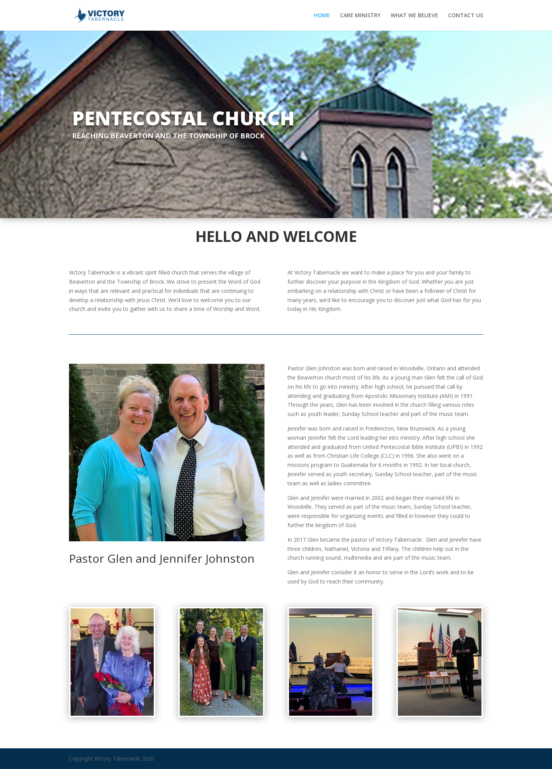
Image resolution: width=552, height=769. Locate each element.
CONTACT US (465, 16)
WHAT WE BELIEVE (414, 16)
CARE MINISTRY (360, 16)
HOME (322, 16)
